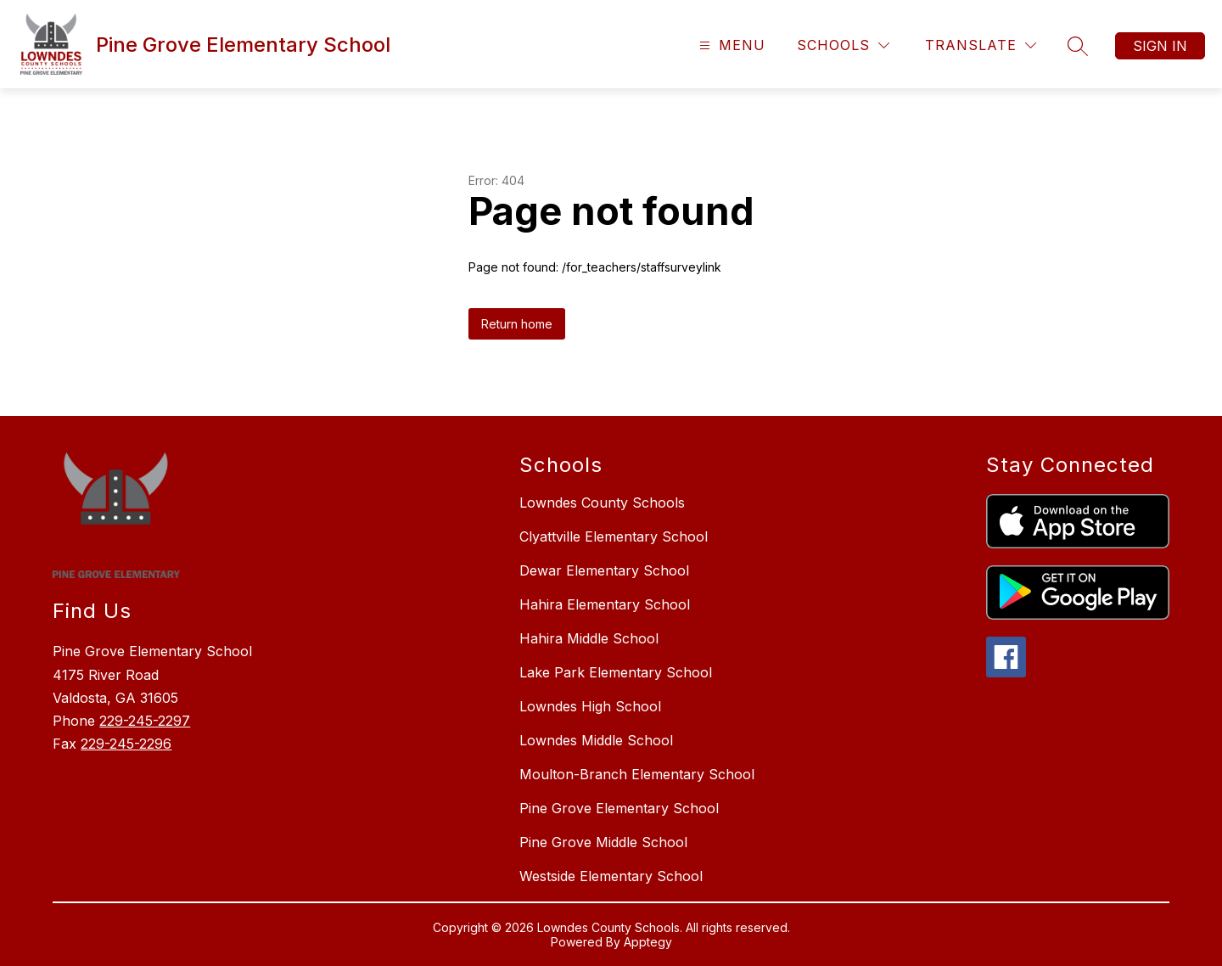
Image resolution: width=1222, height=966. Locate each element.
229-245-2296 (126, 743)
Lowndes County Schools (602, 502)
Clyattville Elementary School (613, 536)
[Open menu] (730, 45)
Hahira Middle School (589, 638)
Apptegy (648, 942)
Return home (516, 324)
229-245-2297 (144, 720)
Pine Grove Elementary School (619, 808)
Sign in (1160, 45)
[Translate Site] (980, 45)
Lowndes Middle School (596, 740)
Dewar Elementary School (604, 570)
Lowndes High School (590, 706)
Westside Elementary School (611, 876)
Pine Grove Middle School (603, 842)
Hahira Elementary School (604, 604)
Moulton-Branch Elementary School (636, 774)
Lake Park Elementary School (615, 672)
